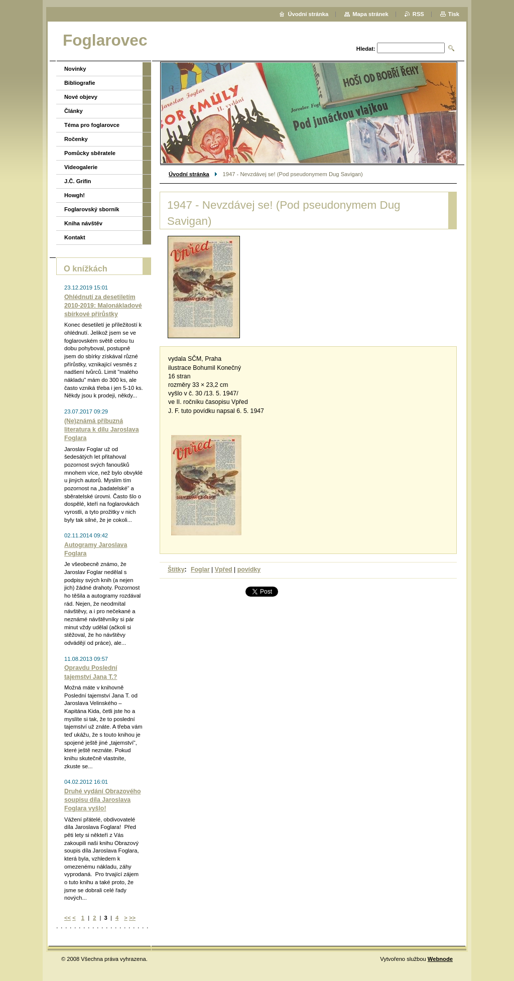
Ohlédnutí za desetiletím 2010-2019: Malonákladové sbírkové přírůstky (103, 306)
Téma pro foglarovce (91, 125)
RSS (418, 14)
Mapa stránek (370, 14)
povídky (249, 569)
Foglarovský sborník (91, 209)
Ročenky (76, 139)
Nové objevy (80, 97)
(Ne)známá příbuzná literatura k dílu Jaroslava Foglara (101, 429)
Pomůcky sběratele (89, 153)
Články (73, 111)
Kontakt (74, 237)
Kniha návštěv (83, 223)
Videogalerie (80, 167)
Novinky (75, 69)
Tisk (453, 14)
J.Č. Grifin (77, 181)
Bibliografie (79, 83)
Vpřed (223, 569)
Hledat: (365, 49)
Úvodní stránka (189, 174)
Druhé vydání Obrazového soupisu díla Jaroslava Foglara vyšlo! (102, 800)
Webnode (440, 959)
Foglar (200, 569)
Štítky (176, 569)
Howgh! (74, 195)
